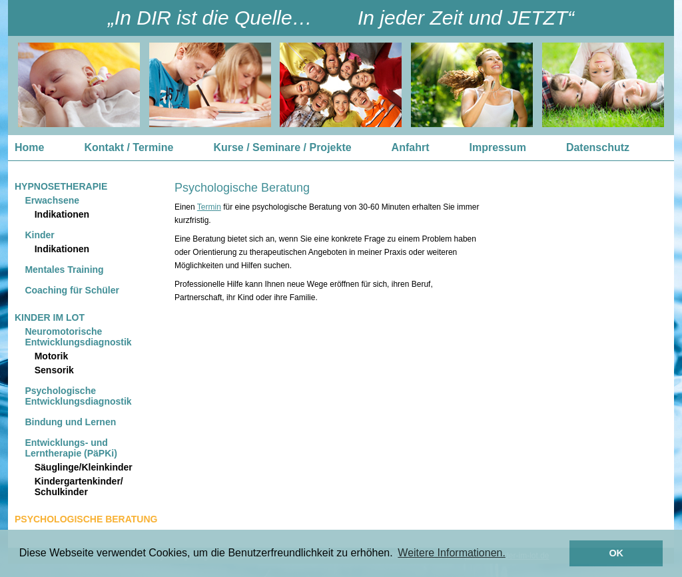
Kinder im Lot (50, 317)
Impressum (498, 147)
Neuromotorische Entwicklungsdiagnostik (78, 336)
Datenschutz (597, 147)
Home (29, 147)
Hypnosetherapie (61, 186)
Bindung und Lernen (70, 422)
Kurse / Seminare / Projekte (282, 147)
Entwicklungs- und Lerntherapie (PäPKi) (71, 448)
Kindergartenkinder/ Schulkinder (79, 486)
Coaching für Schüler (72, 290)
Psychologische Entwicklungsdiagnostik (78, 396)
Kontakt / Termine (128, 147)
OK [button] (616, 553)
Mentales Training (64, 269)
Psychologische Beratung (86, 519)
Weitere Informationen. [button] (452, 552)
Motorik (52, 356)
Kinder (39, 235)
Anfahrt (411, 147)
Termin (209, 207)
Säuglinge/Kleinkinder (84, 467)
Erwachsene (52, 200)
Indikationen (62, 214)
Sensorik (54, 370)
